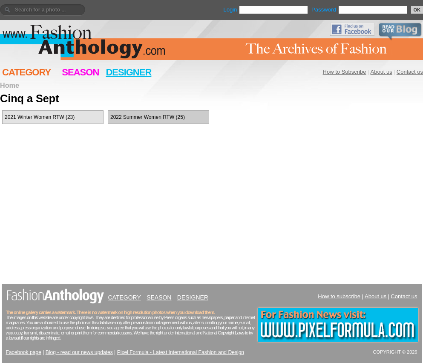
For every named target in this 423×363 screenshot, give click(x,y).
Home (9, 85)
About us (381, 72)
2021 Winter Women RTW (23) (40, 117)
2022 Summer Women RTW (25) (147, 117)
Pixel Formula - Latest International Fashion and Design (180, 352)
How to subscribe (339, 296)
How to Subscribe (344, 72)
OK (417, 9)
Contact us (410, 72)
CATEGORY (26, 72)
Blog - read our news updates (79, 352)
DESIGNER (128, 72)
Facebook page (23, 352)
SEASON (80, 72)
